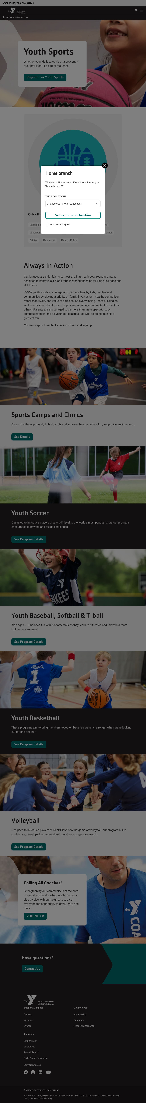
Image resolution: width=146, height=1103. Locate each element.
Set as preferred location (73, 215)
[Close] (105, 165)
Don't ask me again (58, 224)
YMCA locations (55, 196)
